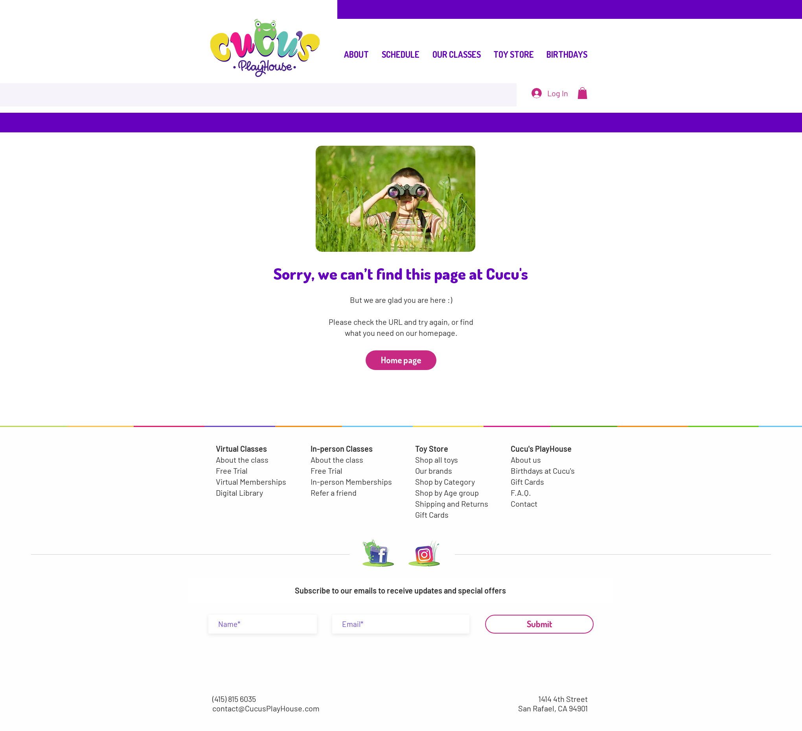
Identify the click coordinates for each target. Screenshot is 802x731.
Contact (524, 503)
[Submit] (539, 624)
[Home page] (401, 360)
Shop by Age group (447, 492)
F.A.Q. (521, 492)
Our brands (433, 470)
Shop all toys (436, 459)
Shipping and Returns (451, 503)
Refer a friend (334, 492)
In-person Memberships (351, 481)
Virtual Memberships (251, 481)
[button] (582, 93)
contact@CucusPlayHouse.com (266, 708)
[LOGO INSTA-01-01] (424, 555)
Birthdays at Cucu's (543, 470)
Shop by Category (445, 481)
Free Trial (232, 470)
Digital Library (239, 492)
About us (526, 459)
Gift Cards (432, 514)
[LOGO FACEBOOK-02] (376, 555)
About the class (242, 459)
